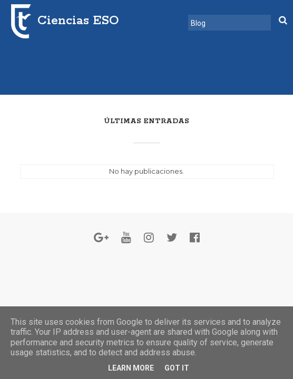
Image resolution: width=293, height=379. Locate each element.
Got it (176, 368)
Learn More (131, 368)
